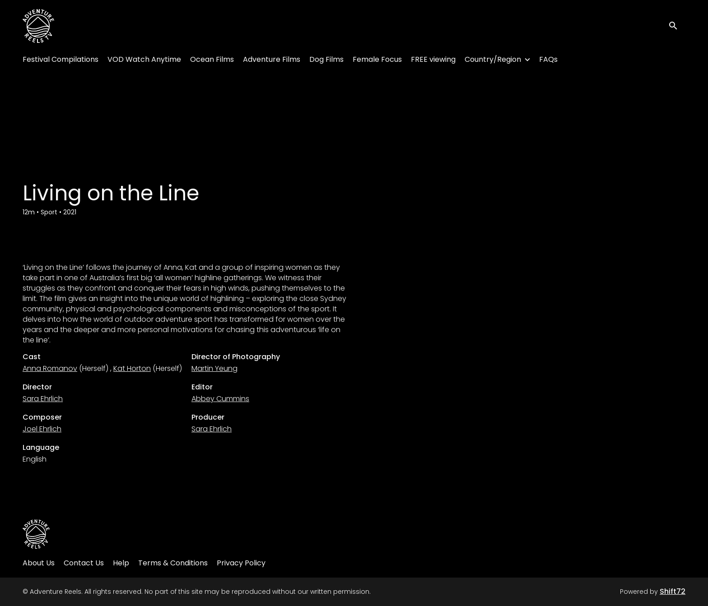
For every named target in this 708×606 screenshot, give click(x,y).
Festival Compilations (60, 59)
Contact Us (84, 563)
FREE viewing (433, 59)
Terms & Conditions (173, 563)
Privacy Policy (241, 563)
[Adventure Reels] (36, 534)
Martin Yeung (214, 368)
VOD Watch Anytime (144, 59)
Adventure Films (271, 59)
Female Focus (377, 59)
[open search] (677, 26)
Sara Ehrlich (43, 398)
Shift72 (672, 591)
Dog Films (326, 59)
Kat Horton (132, 368)
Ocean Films (212, 59)
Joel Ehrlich (42, 429)
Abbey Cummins (220, 398)
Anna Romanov (50, 368)
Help (121, 563)
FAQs (548, 59)
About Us (39, 563)
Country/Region (493, 59)
